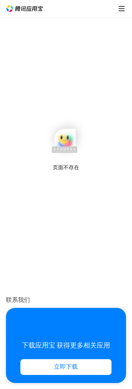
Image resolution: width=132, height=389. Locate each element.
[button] (24, 8)
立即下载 (66, 366)
